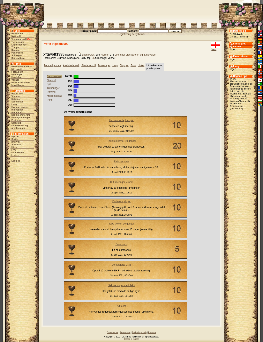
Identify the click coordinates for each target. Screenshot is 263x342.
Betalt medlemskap (22, 66)
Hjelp (14, 147)
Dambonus (121, 244)
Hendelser (17, 77)
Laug (14, 104)
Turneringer (18, 42)
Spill (49, 84)
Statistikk (17, 123)
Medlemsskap (54, 95)
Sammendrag (54, 76)
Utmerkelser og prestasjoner (20, 126)
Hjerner (16, 136)
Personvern (125, 332)
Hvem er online (20, 107)
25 (93, 58)
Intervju (16, 142)
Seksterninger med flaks (121, 285)
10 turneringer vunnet (121, 182)
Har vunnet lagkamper (121, 120)
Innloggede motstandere (18, 110)
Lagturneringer (20, 44)
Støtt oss (16, 144)
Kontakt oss (18, 152)
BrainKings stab (139, 332)
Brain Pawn (88, 54)
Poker (50, 99)
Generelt (51, 80)
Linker (141, 65)
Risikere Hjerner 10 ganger (121, 141)
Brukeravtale (112, 332)
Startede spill (88, 65)
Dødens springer (121, 201)
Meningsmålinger (21, 117)
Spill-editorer (18, 58)
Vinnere (16, 96)
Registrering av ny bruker (131, 34)
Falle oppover (121, 161)
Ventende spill (19, 39)
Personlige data (52, 65)
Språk (15, 139)
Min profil (17, 69)
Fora (133, 65)
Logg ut (16, 160)
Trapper (16, 47)
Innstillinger (18, 85)
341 (30, 39)
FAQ (14, 150)
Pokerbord (17, 52)
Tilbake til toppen (131, 339)
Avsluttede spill (71, 65)
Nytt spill (16, 36)
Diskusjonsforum (21, 115)
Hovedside (17, 33)
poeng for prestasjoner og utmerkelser (135, 54)
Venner (15, 80)
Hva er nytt (17, 93)
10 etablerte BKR (121, 264)
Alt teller (121, 306)
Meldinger (17, 74)
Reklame (152, 332)
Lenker (15, 155)
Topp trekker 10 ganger (121, 223)
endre (244, 36)
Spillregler (17, 55)
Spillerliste (17, 101)
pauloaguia (236, 106)
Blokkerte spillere (21, 82)
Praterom (16, 120)
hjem (233, 79)
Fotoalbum (17, 72)
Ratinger (16, 99)
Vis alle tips (236, 108)
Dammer (16, 50)
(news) (214, 49)
